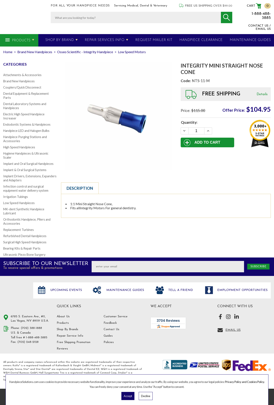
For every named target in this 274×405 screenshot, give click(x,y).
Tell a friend (180, 290)
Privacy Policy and (236, 382)
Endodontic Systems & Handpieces (27, 124)
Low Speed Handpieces (19, 203)
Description (80, 188)
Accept (128, 396)
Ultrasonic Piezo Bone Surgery (24, 254)
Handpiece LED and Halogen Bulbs (26, 130)
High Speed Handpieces (19, 147)
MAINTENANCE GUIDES (250, 40)
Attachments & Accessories (22, 75)
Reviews (62, 348)
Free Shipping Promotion (73, 342)
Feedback (110, 323)
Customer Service (116, 316)
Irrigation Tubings (15, 197)
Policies (109, 342)
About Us (63, 316)
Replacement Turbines (18, 230)
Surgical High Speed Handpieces (24, 242)
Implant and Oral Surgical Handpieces (28, 164)
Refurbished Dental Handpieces (24, 236)
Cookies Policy (255, 382)
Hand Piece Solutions (15, 294)
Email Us (233, 330)
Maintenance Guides (124, 290)
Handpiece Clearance (201, 40)
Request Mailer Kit (153, 40)
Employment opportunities (242, 290)
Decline (145, 396)
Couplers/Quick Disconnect (22, 87)
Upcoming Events (65, 290)
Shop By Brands (67, 329)
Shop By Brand (59, 40)
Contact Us (111, 329)
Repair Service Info (70, 335)
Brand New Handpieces (19, 81)
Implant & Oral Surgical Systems (24, 170)
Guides (108, 335)
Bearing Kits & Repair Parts (21, 248)
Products (21, 40)
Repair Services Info (104, 40)
